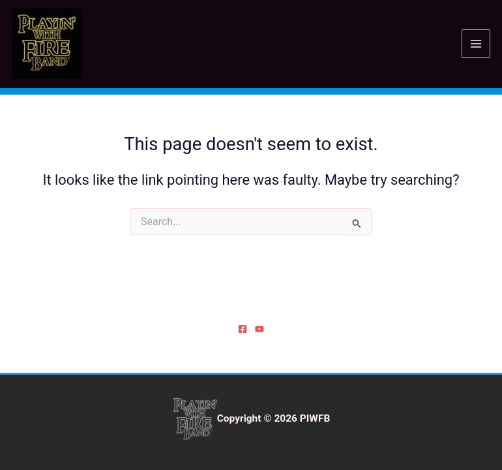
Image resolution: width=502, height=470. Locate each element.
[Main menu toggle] (476, 43)
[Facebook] (242, 329)
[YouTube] (259, 329)
